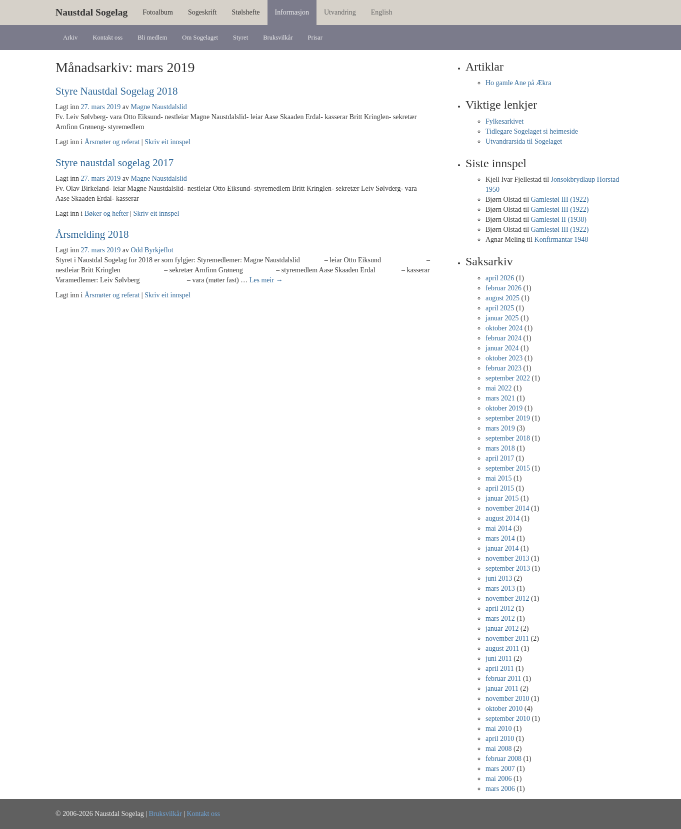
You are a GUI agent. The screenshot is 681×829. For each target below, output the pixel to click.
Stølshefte (246, 12)
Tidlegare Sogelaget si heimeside (532, 131)
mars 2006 (500, 788)
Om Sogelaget (200, 37)
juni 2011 (499, 658)
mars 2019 (500, 428)
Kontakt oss (107, 37)
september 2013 (508, 568)
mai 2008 (499, 748)
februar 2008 (504, 758)
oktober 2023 (504, 358)
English (381, 12)
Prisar (315, 37)
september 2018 (508, 438)
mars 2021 (500, 398)
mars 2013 (500, 588)
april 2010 (500, 738)
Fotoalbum (157, 12)
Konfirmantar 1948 (561, 239)
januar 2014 (502, 548)
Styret (240, 37)
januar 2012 (502, 628)
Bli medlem (152, 37)
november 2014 (507, 508)
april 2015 (500, 488)
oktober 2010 (504, 708)
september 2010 (508, 718)
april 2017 (500, 458)
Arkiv (70, 37)
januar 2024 (502, 348)
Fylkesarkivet (505, 121)
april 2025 (500, 308)
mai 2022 (499, 388)
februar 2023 (504, 368)
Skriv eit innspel (167, 142)
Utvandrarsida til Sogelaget (524, 141)
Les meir (266, 280)
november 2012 (507, 598)
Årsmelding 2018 (92, 234)
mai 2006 (499, 778)
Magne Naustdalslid (158, 107)
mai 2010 (499, 728)
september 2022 (508, 378)
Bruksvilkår (277, 37)
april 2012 (500, 608)
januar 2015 (502, 498)
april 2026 (500, 278)
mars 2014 (500, 538)
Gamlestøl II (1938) (558, 219)
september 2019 (508, 418)
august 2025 (503, 298)
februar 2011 (503, 678)
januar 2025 (502, 318)
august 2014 (503, 518)
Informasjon (292, 12)
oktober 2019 (504, 408)
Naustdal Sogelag (92, 12)
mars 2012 (500, 618)
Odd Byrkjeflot (151, 250)
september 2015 (508, 468)
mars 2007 (500, 768)
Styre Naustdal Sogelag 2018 (117, 91)
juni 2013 (499, 578)
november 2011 (507, 638)
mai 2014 (499, 528)
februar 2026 (504, 288)
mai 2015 (499, 478)
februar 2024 (504, 338)
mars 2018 (500, 448)
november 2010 (507, 698)
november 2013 (507, 558)
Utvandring (340, 12)
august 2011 (503, 648)
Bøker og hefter (106, 213)
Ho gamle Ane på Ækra (518, 83)
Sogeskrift (202, 12)
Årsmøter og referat (112, 142)
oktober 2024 (504, 328)
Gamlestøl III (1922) (560, 199)
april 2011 (500, 668)
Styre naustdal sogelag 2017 (115, 163)
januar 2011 (502, 688)
